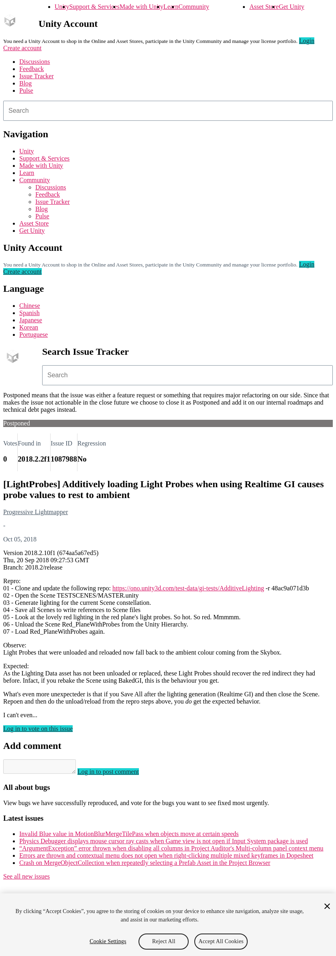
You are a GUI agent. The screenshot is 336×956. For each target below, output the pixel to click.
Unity (62, 6)
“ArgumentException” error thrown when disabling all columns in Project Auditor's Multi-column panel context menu (171, 850)
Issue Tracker (36, 76)
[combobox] (168, 110)
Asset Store (264, 6)
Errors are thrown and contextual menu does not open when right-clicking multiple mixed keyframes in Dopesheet (166, 857)
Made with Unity (141, 6)
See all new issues (26, 878)
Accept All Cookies (220, 941)
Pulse (26, 90)
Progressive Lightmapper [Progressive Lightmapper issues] (35, 512)
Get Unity (291, 6)
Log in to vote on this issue (38, 728)
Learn (170, 6)
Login (306, 40)
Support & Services (94, 6)
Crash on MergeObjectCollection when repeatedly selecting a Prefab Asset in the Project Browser (144, 865)
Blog (25, 83)
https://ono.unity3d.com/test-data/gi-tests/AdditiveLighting (188, 588)
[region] (168, 924)
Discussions (34, 61)
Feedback (31, 68)
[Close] (327, 906)
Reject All (163, 941)
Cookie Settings (108, 941)
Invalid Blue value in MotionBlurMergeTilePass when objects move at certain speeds (129, 836)
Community (193, 6)
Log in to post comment (116, 774)
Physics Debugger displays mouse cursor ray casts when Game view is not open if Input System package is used (163, 843)
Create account (22, 48)
